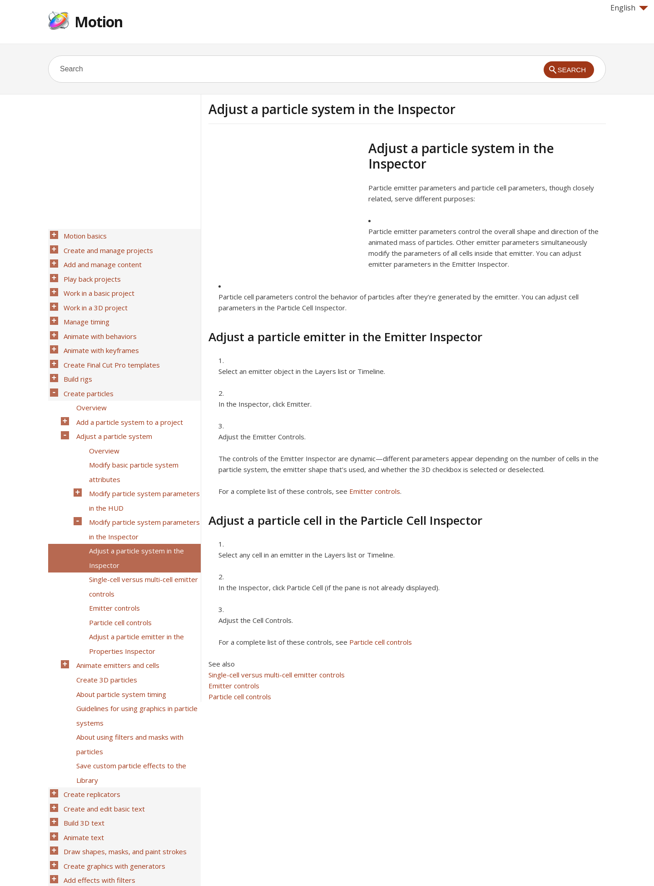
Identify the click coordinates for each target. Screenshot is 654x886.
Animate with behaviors (97, 317)
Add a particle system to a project (127, 388)
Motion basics (82, 234)
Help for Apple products (81, 864)
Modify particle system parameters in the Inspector (141, 477)
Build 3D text (81, 719)
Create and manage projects (105, 246)
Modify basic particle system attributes (131, 429)
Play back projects (89, 270)
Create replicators (89, 695)
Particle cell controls (380, 642)
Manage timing (84, 305)
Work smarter (82, 837)
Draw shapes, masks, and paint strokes (122, 742)
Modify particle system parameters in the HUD (141, 453)
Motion (98, 21)
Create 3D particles (104, 601)
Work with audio (86, 801)
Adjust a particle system (111, 400)
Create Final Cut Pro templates (109, 341)
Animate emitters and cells (115, 589)
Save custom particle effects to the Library (128, 677)
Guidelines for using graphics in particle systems (134, 630)
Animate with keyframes (98, 329)
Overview (89, 376)
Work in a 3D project (93, 294)
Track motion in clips (92, 790)
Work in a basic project (96, 282)
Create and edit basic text (101, 707)
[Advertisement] (284, 204)
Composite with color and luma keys (117, 778)
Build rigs (75, 353)
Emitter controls (374, 491)
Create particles (86, 364)
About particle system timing (119, 612)
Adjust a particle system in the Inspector (133, 500)
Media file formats (89, 825)
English (629, 8)
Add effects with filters (97, 766)
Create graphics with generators (112, 754)
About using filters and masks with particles (127, 654)
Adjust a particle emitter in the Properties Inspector (133, 571)
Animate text (81, 731)
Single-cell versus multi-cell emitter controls (276, 674)
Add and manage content (100, 258)
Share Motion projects (95, 813)
